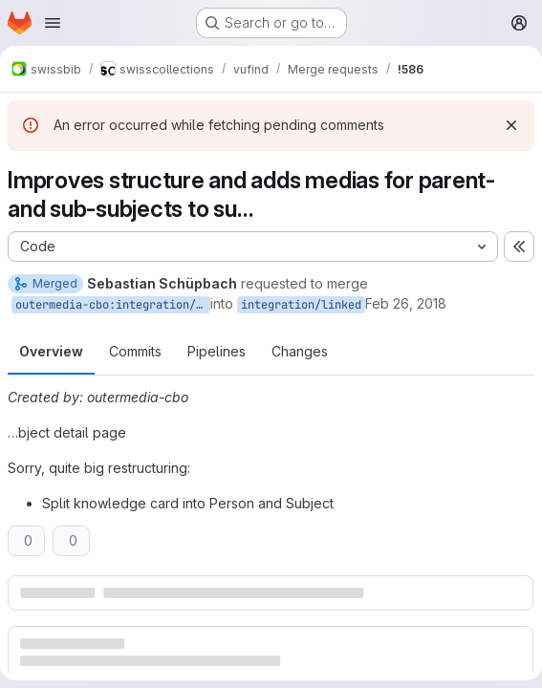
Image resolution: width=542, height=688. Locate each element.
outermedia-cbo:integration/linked (112, 304)
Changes (299, 351)
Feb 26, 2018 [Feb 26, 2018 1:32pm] (405, 303)
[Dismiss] (511, 125)
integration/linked (301, 304)
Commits (135, 351)
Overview (51, 351)
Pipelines (216, 351)
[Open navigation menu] (52, 23)
